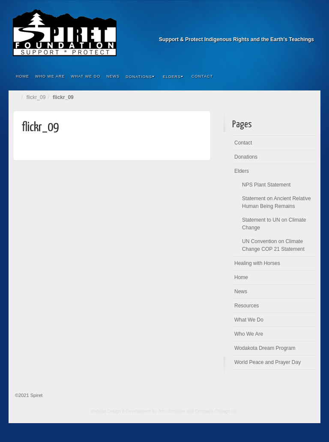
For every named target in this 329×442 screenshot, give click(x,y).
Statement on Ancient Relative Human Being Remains (276, 202)
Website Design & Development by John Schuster (138, 411)
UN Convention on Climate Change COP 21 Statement (273, 245)
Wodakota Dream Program (265, 348)
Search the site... (308, 76)
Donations (140, 77)
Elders (173, 77)
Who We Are (50, 76)
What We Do (86, 76)
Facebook (308, 27)
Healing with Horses (257, 263)
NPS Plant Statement (266, 185)
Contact (202, 76)
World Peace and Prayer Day (267, 362)
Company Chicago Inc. (216, 411)
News (113, 76)
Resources (246, 306)
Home (22, 76)
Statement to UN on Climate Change (274, 224)
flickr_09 (36, 97)
